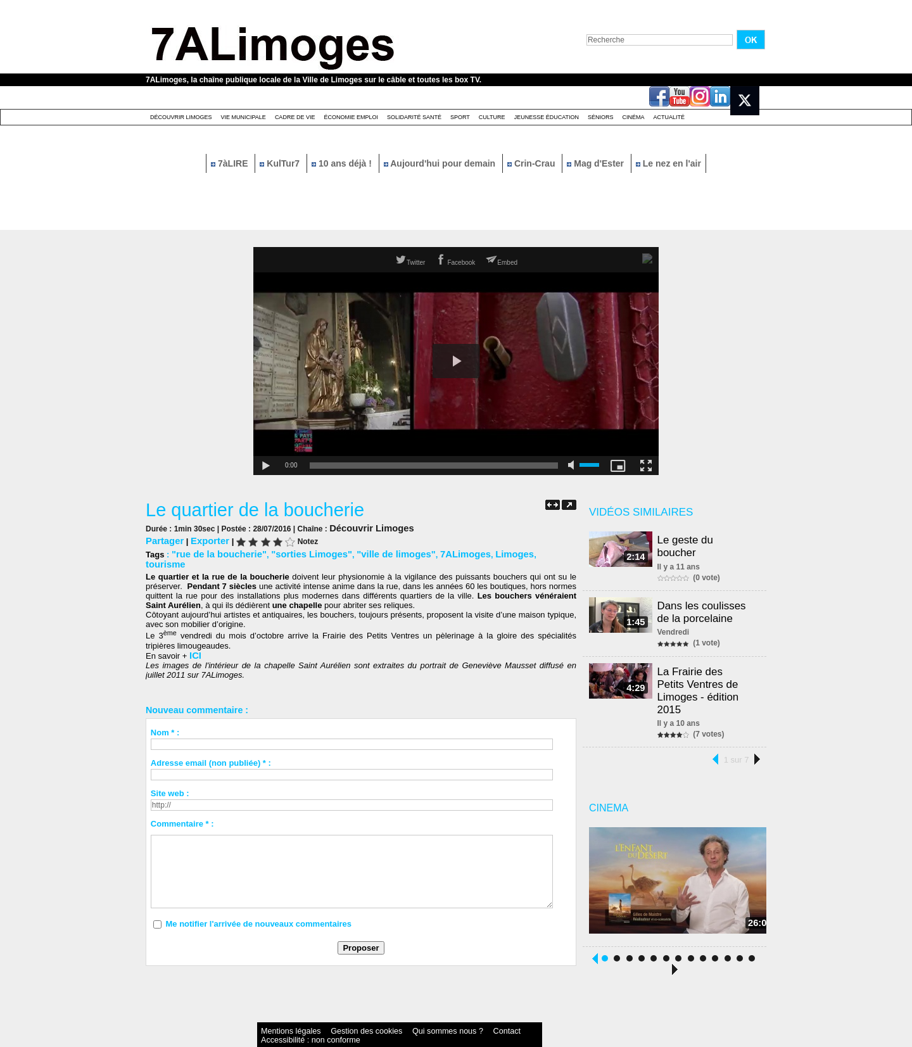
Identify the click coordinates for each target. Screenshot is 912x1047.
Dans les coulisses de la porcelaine (704, 599)
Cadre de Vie (295, 117)
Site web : (170, 780)
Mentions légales (281, 1005)
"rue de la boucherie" (213, 552)
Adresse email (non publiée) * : (211, 749)
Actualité (669, 117)
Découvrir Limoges (181, 117)
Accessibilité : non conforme (480, 1005)
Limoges (474, 552)
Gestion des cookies (333, 1005)
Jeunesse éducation (546, 117)
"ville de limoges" (369, 552)
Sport (460, 117)
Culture (492, 117)
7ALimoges (430, 552)
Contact (430, 1005)
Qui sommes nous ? (389, 1005)
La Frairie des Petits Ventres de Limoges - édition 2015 (707, 668)
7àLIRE (230, 163)
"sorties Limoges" (295, 552)
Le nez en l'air (668, 163)
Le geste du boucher (708, 539)
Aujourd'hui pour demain (441, 163)
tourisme (513, 552)
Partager (162, 539)
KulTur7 (281, 163)
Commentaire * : (182, 810)
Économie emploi (351, 117)
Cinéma (634, 117)
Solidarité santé (414, 117)
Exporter (203, 539)
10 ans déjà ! (343, 163)
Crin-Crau (532, 163)
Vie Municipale (243, 117)
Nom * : (165, 719)
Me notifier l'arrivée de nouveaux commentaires (258, 910)
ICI (194, 642)
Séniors (601, 117)
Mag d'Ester (596, 163)
